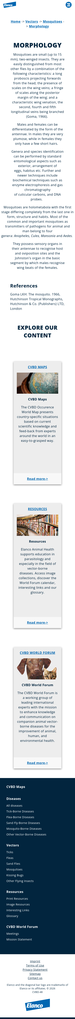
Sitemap (35, 974)
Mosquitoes (52, 21)
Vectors (31, 21)
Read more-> (37, 479)
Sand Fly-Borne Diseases (23, 823)
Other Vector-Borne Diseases (26, 834)
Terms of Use (35, 965)
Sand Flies (13, 864)
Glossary (12, 916)
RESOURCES (37, 509)
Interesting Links (17, 910)
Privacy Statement (35, 969)
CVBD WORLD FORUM (37, 653)
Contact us (35, 978)
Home (16, 21)
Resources (14, 892)
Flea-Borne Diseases (20, 817)
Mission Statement (19, 939)
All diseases (14, 805)
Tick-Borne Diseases (20, 811)
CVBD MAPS (37, 367)
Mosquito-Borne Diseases (24, 829)
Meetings (12, 933)
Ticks (9, 852)
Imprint (35, 961)
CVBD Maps (15, 787)
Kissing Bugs (15, 875)
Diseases (13, 799)
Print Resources (17, 898)
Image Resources (18, 904)
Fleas (9, 858)
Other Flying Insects (20, 881)
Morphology (39, 26)
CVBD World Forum (22, 927)
